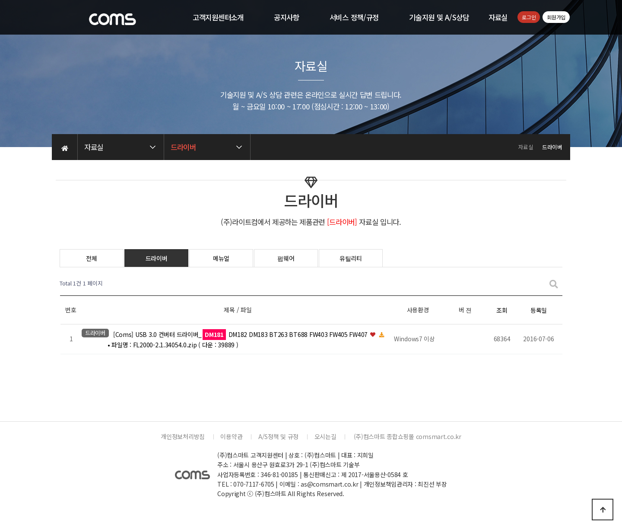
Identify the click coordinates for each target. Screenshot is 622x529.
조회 (501, 310)
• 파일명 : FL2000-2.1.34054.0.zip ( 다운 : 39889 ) (173, 344)
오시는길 (325, 436)
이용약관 (231, 436)
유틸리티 (351, 258)
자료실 (498, 17)
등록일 (538, 310)
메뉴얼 (221, 258)
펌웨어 (285, 258)
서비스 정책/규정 (354, 17)
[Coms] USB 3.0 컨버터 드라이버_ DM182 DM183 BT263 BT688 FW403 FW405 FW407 (241, 334)
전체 (91, 258)
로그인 (529, 17)
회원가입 (556, 17)
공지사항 (286, 17)
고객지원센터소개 (218, 17)
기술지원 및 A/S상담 (439, 17)
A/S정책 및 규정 (278, 436)
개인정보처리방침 (183, 436)
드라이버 (157, 258)
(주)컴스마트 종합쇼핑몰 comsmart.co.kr (406, 436)
